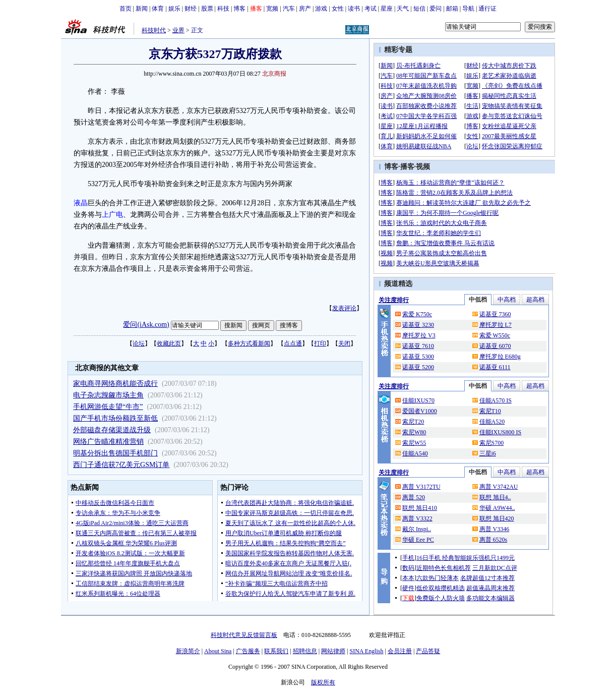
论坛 (139, 343)
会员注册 (400, 651)
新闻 (142, 8)
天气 (403, 8)
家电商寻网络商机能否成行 (115, 383)
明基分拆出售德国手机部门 (115, 453)
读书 (354, 8)
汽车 (289, 8)
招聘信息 (305, 651)
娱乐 (174, 8)
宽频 (272, 8)
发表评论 (344, 308)
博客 (239, 8)
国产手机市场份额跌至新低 (115, 418)
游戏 (321, 8)
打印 (320, 343)
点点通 (293, 343)
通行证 (487, 8)
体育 (158, 8)
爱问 (435, 8)
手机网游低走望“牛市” (108, 407)
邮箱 (452, 8)
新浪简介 (188, 651)
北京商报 (274, 73)
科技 (223, 8)
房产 (305, 8)
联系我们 (276, 651)
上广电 (112, 214)
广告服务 (248, 651)
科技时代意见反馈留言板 (244, 634)
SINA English (366, 651)
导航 (468, 8)
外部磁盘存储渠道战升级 (112, 430)
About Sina (217, 651)
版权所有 (323, 682)
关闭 (344, 343)
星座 (387, 8)
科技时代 (154, 30)
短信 (419, 8)
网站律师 (333, 651)
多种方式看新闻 (249, 343)
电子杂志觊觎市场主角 (108, 395)
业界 (178, 30)
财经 (190, 8)
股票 (207, 8)
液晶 (81, 203)
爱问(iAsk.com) (146, 324)
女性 (338, 8)
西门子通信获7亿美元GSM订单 (121, 465)
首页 (125, 8)
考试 (370, 8)
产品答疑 (428, 651)
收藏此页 (169, 343)
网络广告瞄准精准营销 (108, 441)
